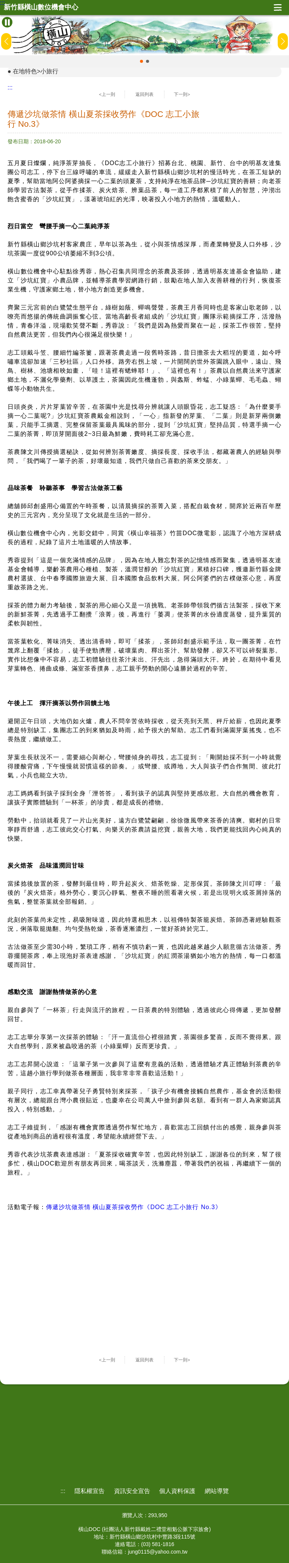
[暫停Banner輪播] (7, 22)
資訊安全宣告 (132, 1491)
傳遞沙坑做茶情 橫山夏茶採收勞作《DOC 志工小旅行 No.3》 (134, 1207)
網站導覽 (217, 1491)
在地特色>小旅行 (35, 71)
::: (2, 3)
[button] (141, 61)
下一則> (182, 94)
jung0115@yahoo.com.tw (157, 1552)
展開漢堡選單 (277, 7)
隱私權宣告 (90, 1491)
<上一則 (107, 94)
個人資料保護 (177, 1491)
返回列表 (144, 94)
